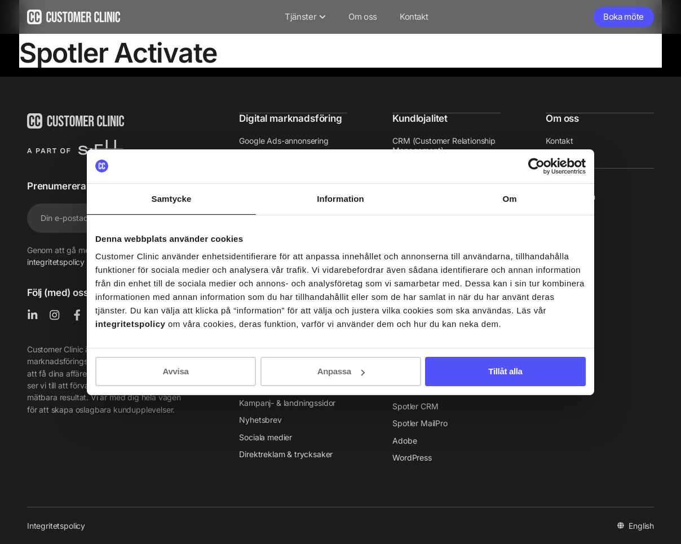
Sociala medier (265, 436)
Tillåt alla (505, 371)
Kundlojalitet (420, 117)
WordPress (411, 456)
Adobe (404, 439)
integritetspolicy (56, 262)
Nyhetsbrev (260, 418)
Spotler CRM (415, 405)
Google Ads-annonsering (283, 140)
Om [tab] (509, 198)
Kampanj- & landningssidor (287, 401)
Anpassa (341, 371)
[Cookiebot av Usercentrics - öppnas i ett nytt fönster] (536, 165)
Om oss (562, 117)
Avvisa (176, 371)
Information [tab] (340, 198)
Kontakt (559, 140)
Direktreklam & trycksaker (286, 453)
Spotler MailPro (419, 422)
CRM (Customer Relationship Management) (444, 144)
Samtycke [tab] (172, 198)
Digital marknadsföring (290, 117)
